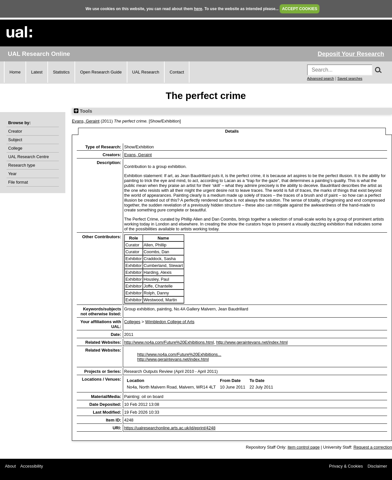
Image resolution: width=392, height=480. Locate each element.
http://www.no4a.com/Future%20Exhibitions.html (169, 342)
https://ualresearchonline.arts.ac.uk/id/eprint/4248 (170, 427)
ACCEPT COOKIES (299, 9)
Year (12, 173)
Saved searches (349, 78)
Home (15, 72)
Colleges (132, 321)
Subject (15, 139)
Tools (83, 111)
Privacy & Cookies (346, 466)
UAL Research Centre (28, 156)
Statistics (61, 72)
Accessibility (31, 466)
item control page (303, 447)
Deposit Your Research (351, 53)
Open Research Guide (101, 72)
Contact (177, 72)
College (15, 148)
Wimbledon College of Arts (169, 321)
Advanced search (320, 78)
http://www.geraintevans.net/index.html (252, 342)
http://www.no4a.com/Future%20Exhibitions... (179, 354)
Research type (21, 165)
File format (18, 182)
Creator (15, 131)
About (10, 466)
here (198, 9)
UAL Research (145, 72)
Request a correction (372, 447)
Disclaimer (377, 466)
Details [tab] (232, 131)
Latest (36, 72)
